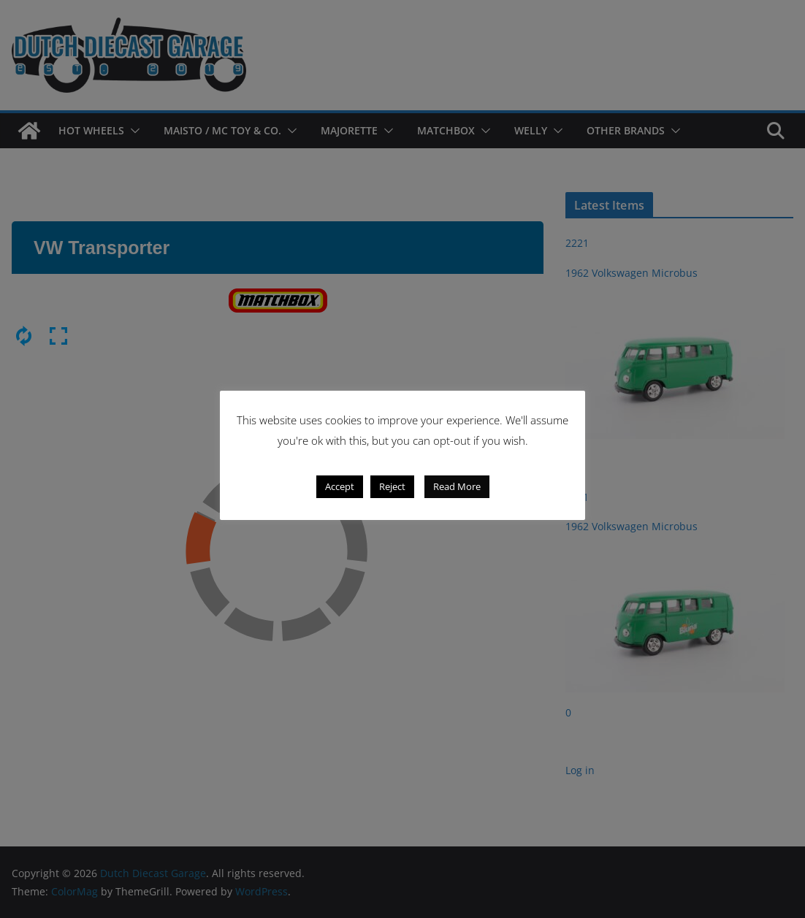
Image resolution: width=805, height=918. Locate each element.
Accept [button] (339, 486)
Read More (457, 486)
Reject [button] (392, 486)
